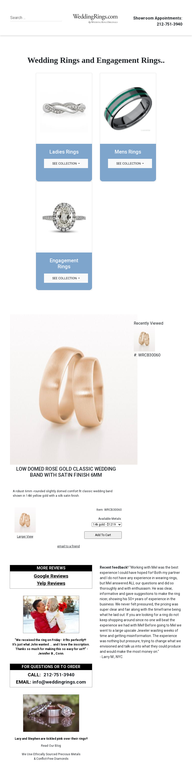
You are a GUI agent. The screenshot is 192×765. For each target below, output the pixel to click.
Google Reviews (51, 576)
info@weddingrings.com (59, 682)
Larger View (25, 536)
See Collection (65, 163)
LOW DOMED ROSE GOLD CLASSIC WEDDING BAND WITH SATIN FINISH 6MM (66, 472)
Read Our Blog (51, 745)
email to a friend (68, 546)
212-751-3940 (168, 24)
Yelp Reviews (51, 583)
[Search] (33, 18)
